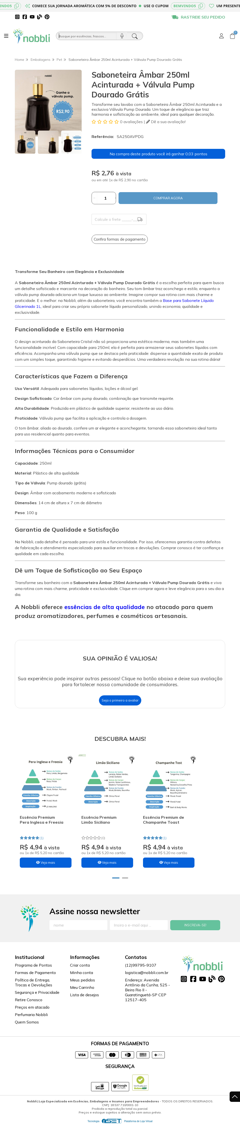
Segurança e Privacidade (37, 1000)
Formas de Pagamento (35, 980)
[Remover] (94, 198)
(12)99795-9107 (140, 973)
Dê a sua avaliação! (166, 121)
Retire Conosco (28, 1008)
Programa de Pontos (33, 973)
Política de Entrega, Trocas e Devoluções (33, 991)
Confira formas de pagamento (119, 239)
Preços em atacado (32, 1015)
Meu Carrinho (82, 995)
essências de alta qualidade (104, 607)
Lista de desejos (84, 1003)
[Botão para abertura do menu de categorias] (6, 35)
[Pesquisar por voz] (122, 36)
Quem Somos (27, 1030)
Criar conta (80, 973)
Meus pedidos (82, 988)
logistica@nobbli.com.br (146, 980)
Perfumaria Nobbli (31, 1023)
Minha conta (81, 980)
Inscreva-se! (195, 933)
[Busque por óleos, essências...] (86, 36)
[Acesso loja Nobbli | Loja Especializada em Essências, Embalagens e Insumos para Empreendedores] (221, 35)
